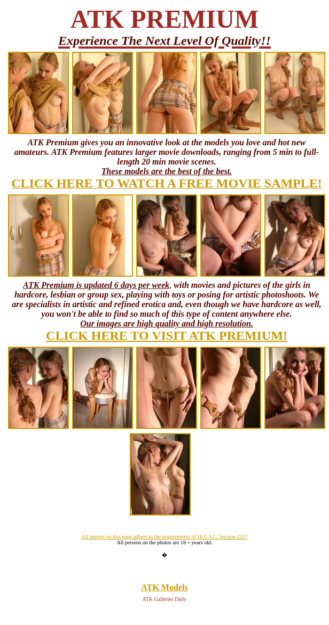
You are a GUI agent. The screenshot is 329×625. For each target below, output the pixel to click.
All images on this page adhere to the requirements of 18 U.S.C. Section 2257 (164, 537)
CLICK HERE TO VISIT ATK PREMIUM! (166, 335)
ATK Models (164, 587)
